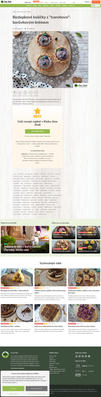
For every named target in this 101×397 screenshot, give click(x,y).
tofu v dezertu (34, 214)
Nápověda (47, 136)
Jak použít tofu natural (17, 195)
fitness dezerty (44, 202)
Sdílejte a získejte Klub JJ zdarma (57, 369)
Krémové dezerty (39, 323)
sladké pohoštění (57, 207)
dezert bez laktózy (27, 209)
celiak (22, 183)
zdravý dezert (35, 185)
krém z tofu (58, 190)
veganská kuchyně (17, 181)
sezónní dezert (16, 192)
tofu (33, 209)
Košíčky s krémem (42, 214)
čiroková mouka (47, 197)
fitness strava (20, 173)
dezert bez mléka (26, 214)
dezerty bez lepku (38, 192)
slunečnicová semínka (17, 176)
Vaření (29, 11)
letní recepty (55, 197)
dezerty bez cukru (28, 173)
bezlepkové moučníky (37, 183)
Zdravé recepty (5, 323)
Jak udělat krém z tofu (17, 197)
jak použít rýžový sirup (35, 181)
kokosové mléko (39, 178)
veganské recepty (25, 204)
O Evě (52, 5)
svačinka (41, 185)
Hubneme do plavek (38, 2)
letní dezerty (42, 173)
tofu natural (40, 207)
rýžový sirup (40, 197)
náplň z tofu (57, 173)
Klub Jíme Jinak (21, 11)
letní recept (52, 176)
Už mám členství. (30, 136)
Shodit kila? (96, 2)
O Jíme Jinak (52, 361)
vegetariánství (16, 183)
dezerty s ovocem (36, 176)
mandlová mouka (48, 178)
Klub (40, 5)
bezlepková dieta (27, 176)
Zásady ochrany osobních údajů (57, 371)
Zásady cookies (14, 393)
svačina (14, 173)
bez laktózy (42, 188)
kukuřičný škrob (16, 204)
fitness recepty (57, 188)
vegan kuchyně (25, 190)
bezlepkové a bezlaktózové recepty (49, 181)
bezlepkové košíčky (48, 183)
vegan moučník (27, 197)
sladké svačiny (16, 188)
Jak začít (58, 5)
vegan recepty (23, 211)
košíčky (37, 209)
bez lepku (34, 197)
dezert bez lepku (43, 190)
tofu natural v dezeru (50, 204)
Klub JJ (47, 2)
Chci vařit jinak (37, 131)
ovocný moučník (25, 181)
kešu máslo (42, 211)
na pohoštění (16, 211)
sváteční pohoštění (47, 192)
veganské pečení (24, 188)
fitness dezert (51, 190)
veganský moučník (28, 195)
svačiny (36, 211)
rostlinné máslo (29, 192)
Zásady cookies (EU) (54, 373)
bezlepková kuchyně (17, 185)
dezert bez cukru (28, 183)
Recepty (29, 5)
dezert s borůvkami (30, 178)
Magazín (64, 5)
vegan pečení (30, 211)
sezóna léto (36, 195)
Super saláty (63, 2)
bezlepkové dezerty (17, 202)
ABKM (37, 190)
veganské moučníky (54, 185)
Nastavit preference (36, 388)
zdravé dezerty (43, 195)
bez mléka (32, 190)
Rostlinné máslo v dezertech (19, 178)
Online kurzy (52, 359)
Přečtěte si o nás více (34, 365)
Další (74, 2)
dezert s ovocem (49, 211)
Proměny (45, 5)
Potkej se (71, 5)
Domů (14, 11)
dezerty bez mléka (52, 209)
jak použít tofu (56, 178)
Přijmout (13, 388)
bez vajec (23, 192)
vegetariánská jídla (27, 185)
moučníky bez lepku (17, 209)
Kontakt (51, 365)
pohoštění (34, 207)
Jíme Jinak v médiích (54, 363)
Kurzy (35, 5)
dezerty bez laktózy (17, 214)
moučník (32, 204)
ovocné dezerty (44, 209)
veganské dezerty (45, 176)
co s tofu (47, 185)
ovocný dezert (49, 188)
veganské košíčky (16, 190)
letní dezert (36, 173)
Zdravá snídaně (54, 2)
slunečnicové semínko (34, 188)
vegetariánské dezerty (40, 204)
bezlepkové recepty (48, 207)
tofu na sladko (50, 173)
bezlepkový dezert (57, 195)
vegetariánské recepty (53, 202)
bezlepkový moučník (17, 207)
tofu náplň (50, 195)
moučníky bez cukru (35, 202)
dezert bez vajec (26, 202)
